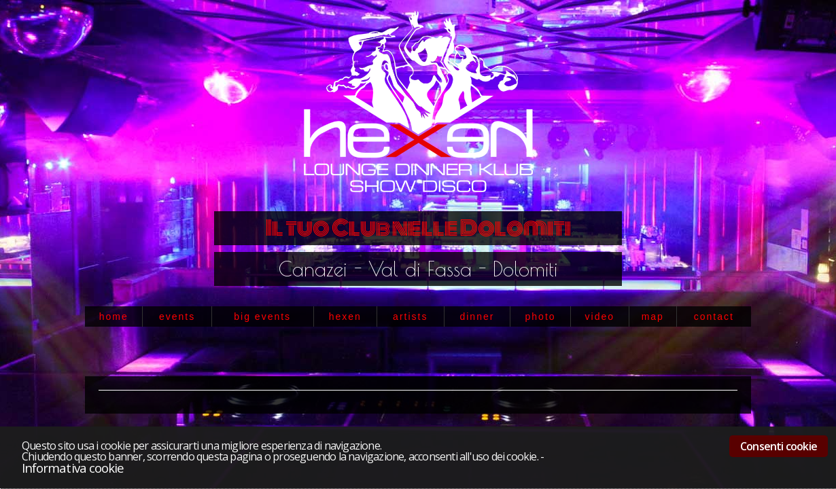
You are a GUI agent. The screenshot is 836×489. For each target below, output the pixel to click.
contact (714, 316)
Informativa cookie (73, 467)
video (599, 316)
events (177, 316)
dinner (476, 316)
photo (540, 316)
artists (410, 316)
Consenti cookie (778, 446)
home (113, 316)
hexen (345, 316)
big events (262, 316)
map (653, 316)
